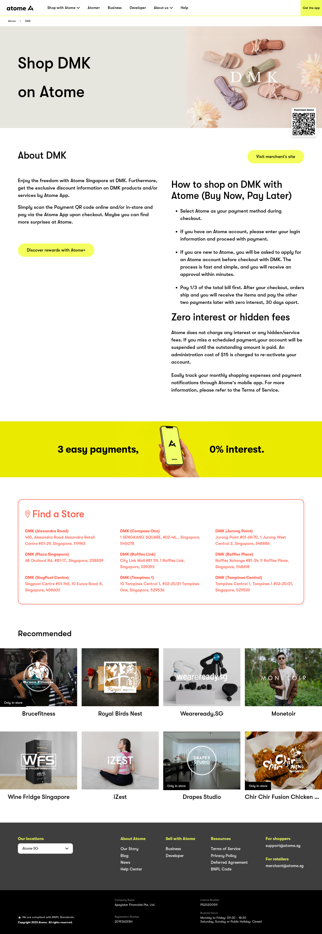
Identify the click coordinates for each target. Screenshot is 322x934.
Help (184, 8)
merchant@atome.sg (285, 866)
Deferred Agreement (229, 862)
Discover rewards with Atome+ (56, 250)
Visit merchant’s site (275, 156)
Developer (138, 8)
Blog (125, 855)
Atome (12, 21)
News (125, 862)
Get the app (311, 8)
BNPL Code (221, 869)
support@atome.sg (283, 845)
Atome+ (94, 8)
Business (115, 8)
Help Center (131, 869)
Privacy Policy (223, 855)
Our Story (129, 849)
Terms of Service (225, 849)
